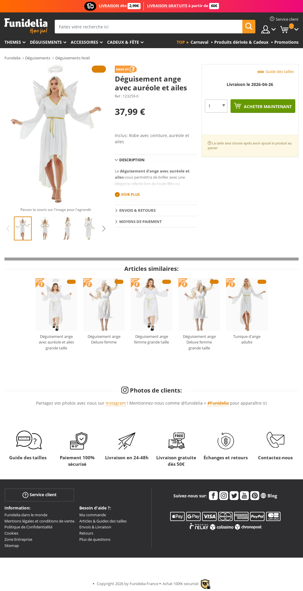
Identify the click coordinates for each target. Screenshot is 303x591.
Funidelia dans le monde (25, 514)
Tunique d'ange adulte (246, 339)
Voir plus (130, 194)
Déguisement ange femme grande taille (151, 339)
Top (181, 42)
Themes (12, 42)
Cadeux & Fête (123, 42)
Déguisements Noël (72, 58)
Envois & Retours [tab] (137, 210)
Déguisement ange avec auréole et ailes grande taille (56, 342)
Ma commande (92, 514)
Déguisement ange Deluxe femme (104, 339)
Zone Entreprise (18, 539)
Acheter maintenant (267, 106)
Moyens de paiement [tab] (140, 221)
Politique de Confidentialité (28, 527)
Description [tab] (132, 159)
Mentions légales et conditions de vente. (39, 521)
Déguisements (46, 42)
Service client (39, 495)
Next (104, 229)
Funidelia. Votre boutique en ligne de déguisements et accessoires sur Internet (25, 26)
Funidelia (12, 58)
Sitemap (11, 545)
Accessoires (84, 42)
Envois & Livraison (95, 527)
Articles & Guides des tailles (103, 521)
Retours (86, 533)
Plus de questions (94, 539)
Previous (8, 229)
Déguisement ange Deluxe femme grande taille (199, 342)
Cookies (11, 533)
